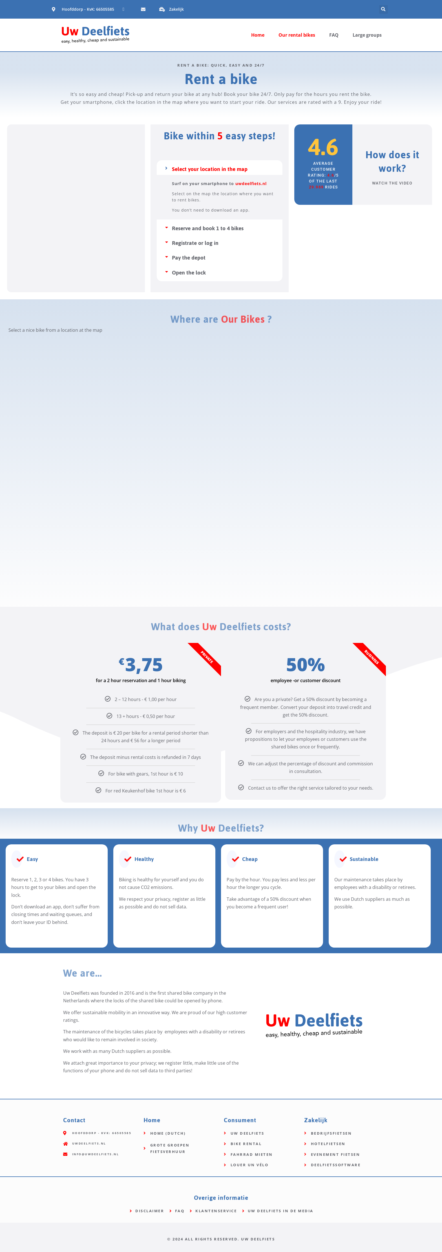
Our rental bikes (297, 35)
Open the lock (189, 272)
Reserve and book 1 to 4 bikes (208, 228)
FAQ (334, 35)
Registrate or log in (195, 243)
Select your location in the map (209, 169)
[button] (383, 9)
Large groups (367, 35)
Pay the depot (188, 257)
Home (257, 35)
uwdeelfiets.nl (251, 183)
